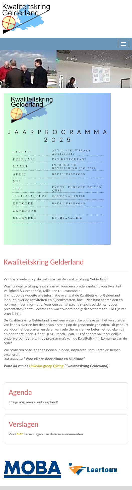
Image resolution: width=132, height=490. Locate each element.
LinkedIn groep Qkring (46, 366)
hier (20, 434)
